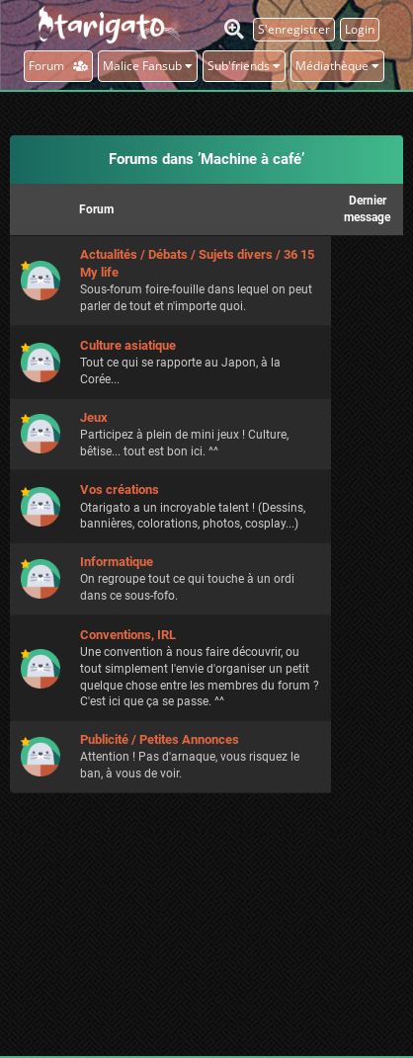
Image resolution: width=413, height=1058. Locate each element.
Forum (58, 65)
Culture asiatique (128, 345)
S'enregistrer (294, 29)
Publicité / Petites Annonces (159, 739)
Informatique (116, 561)
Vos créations (119, 489)
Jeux (94, 417)
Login (359, 29)
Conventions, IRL (128, 634)
